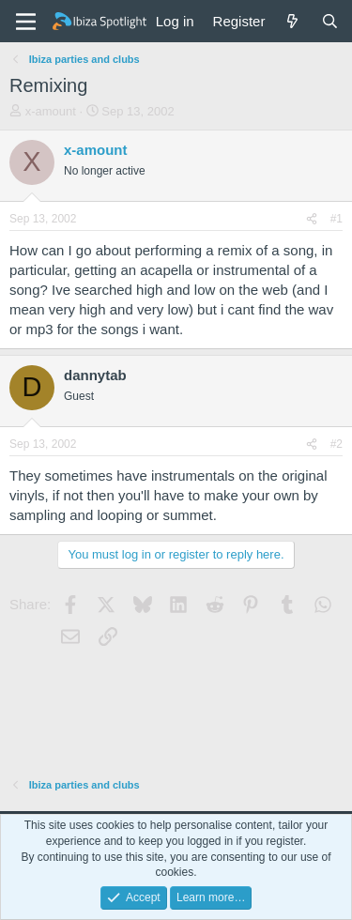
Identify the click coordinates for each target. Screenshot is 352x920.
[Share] (311, 219)
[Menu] (26, 21)
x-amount (50, 111)
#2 (336, 444)
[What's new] (292, 21)
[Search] (330, 21)
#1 (336, 218)
